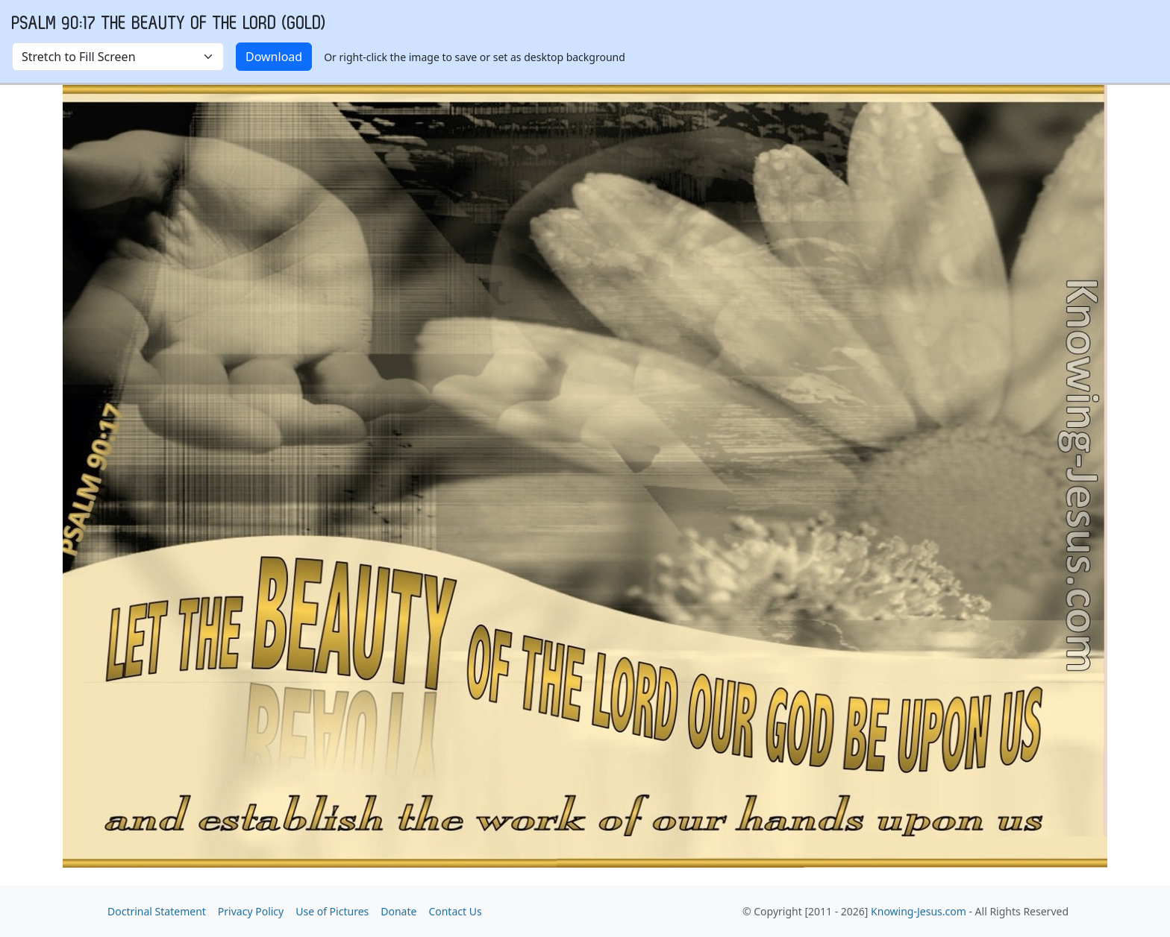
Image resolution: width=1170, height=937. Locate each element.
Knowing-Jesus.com (918, 911)
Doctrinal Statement (156, 911)
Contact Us (454, 911)
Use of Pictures (332, 911)
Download (273, 56)
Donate (398, 911)
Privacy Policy (251, 911)
